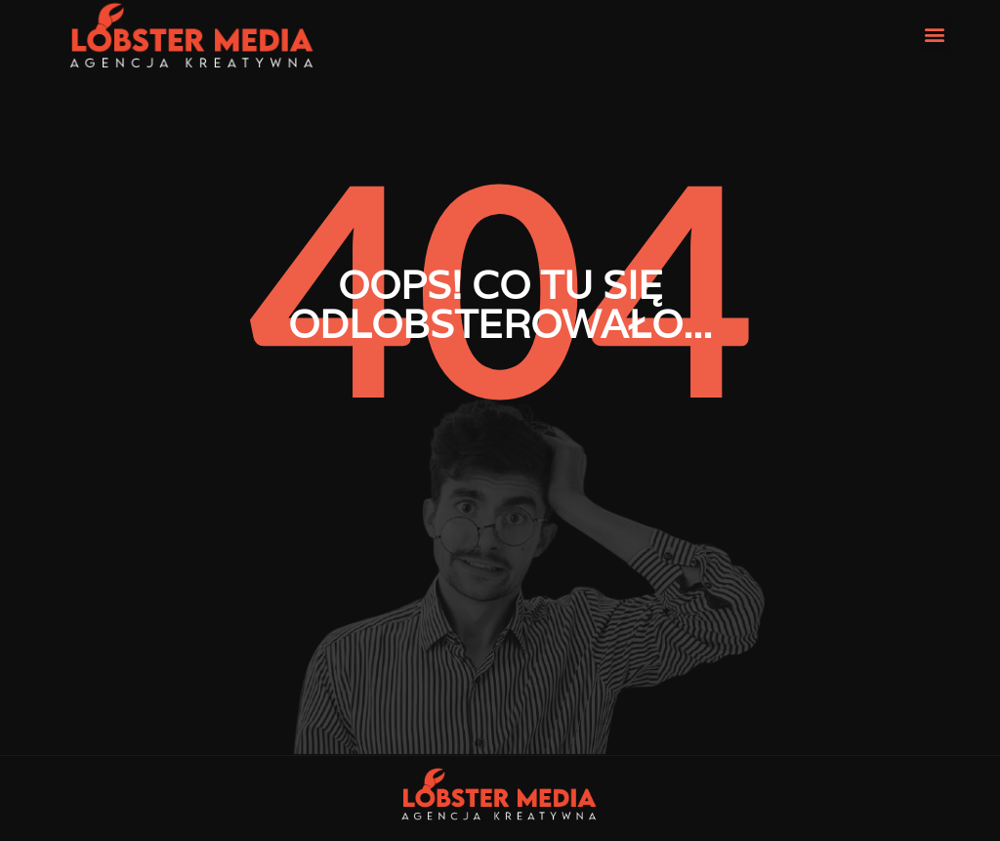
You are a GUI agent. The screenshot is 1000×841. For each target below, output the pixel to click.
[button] (935, 34)
